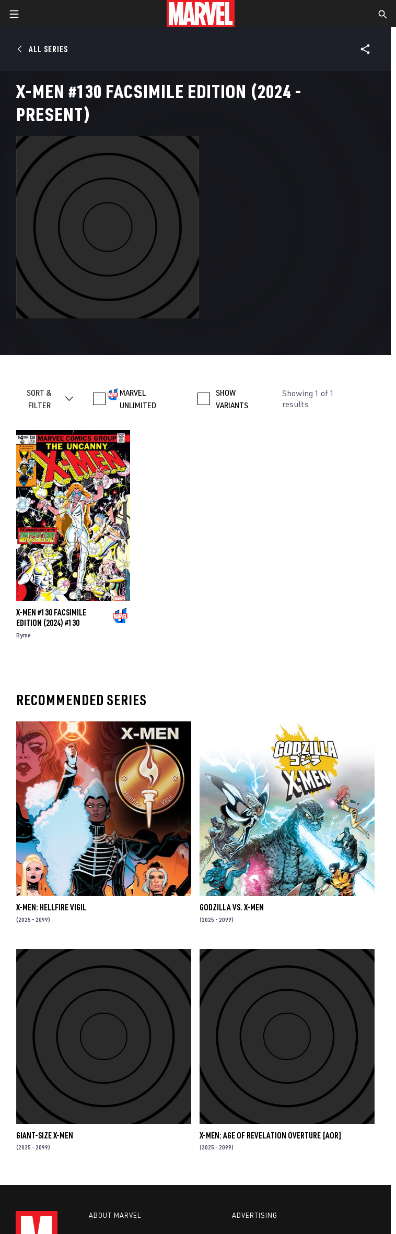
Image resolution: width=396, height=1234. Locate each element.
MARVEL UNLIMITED (138, 398)
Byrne (23, 635)
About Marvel (115, 1215)
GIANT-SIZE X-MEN (44, 1135)
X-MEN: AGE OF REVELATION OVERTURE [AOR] (271, 1135)
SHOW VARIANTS (232, 398)
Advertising (254, 1215)
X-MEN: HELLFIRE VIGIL (51, 907)
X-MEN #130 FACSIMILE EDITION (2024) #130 (51, 617)
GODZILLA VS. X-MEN (232, 907)
